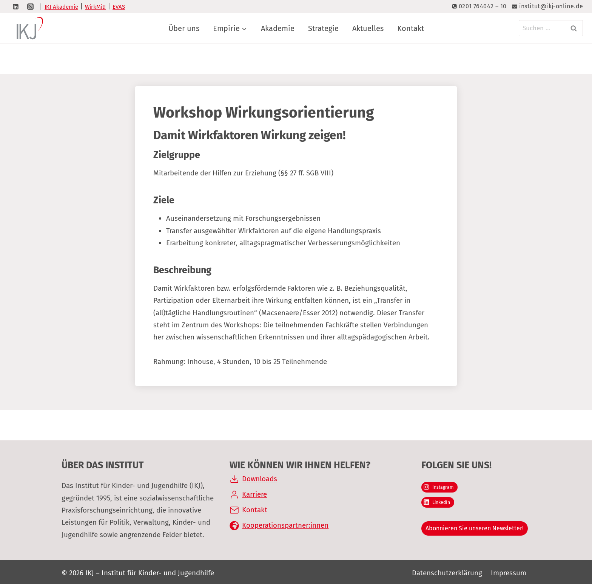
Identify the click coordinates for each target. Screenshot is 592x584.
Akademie (277, 28)
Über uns (183, 28)
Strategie (323, 28)
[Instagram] (30, 6)
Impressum (508, 573)
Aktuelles (368, 28)
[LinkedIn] (15, 6)
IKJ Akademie (61, 6)
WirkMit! (95, 6)
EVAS (119, 6)
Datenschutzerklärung (447, 573)
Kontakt (410, 28)
